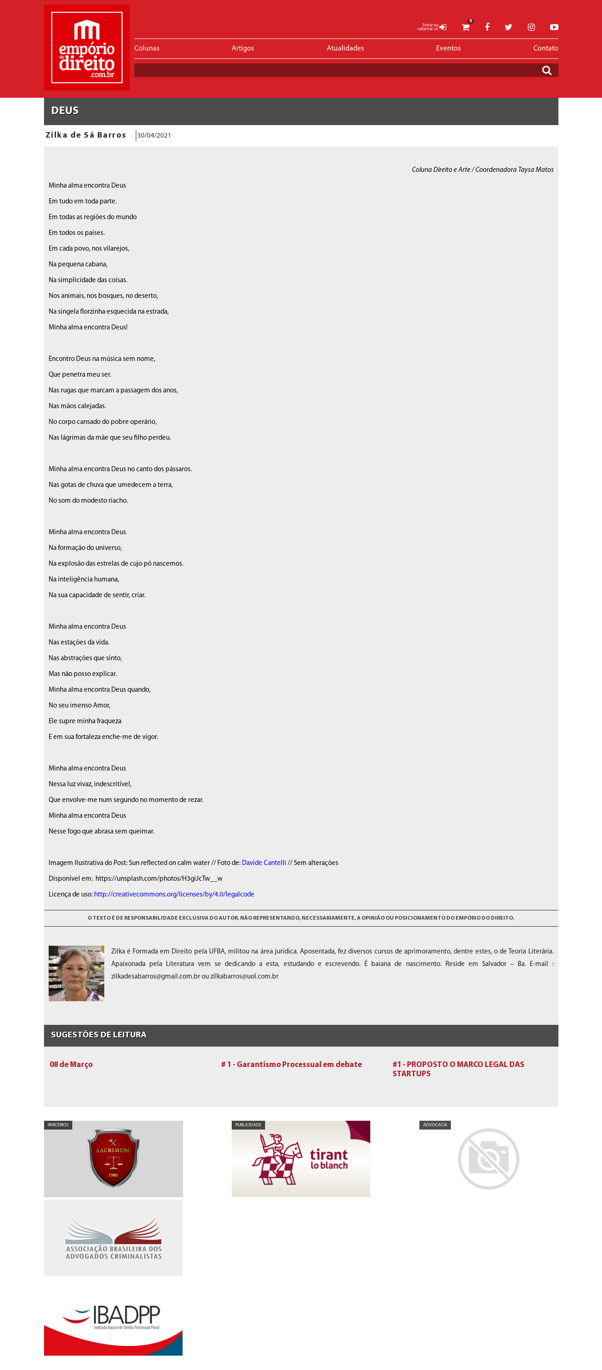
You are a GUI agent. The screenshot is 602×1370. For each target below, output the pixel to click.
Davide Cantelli (264, 863)
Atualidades (345, 48)
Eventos (448, 48)
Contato (545, 48)
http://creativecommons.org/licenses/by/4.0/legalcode (174, 894)
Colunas (146, 48)
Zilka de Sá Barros (86, 135)
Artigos (243, 48)
